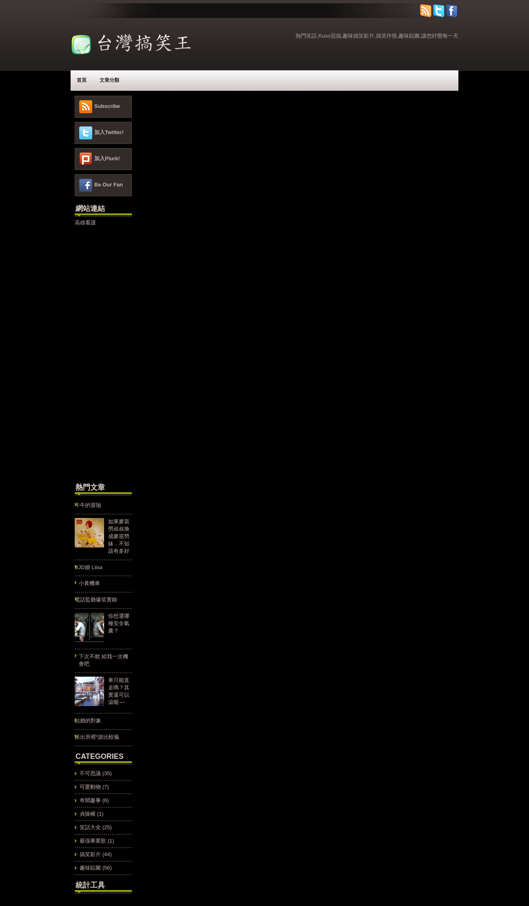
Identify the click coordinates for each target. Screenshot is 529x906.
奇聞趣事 (90, 800)
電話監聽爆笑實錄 (96, 600)
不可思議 (90, 773)
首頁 (82, 80)
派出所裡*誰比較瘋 (97, 737)
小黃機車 (89, 583)
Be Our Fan (108, 185)
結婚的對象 (88, 721)
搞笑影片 (90, 854)
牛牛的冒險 (88, 505)
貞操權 (88, 814)
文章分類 (109, 80)
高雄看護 (85, 223)
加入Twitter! (109, 132)
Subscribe (107, 106)
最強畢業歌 (93, 841)
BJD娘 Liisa (88, 567)
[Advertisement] (99, 353)
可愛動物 (90, 787)
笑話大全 (90, 827)
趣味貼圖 (90, 868)
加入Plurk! (107, 158)
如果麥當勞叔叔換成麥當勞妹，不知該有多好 (118, 536)
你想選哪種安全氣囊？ (118, 623)
